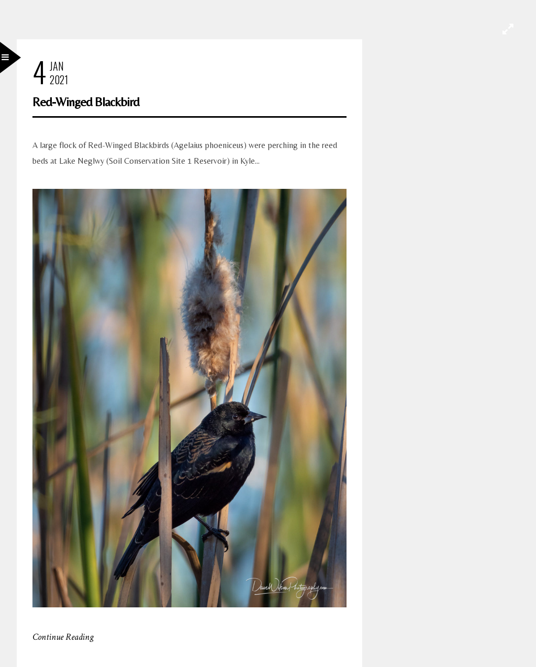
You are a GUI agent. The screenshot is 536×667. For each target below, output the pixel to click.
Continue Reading (63, 637)
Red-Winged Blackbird (85, 102)
